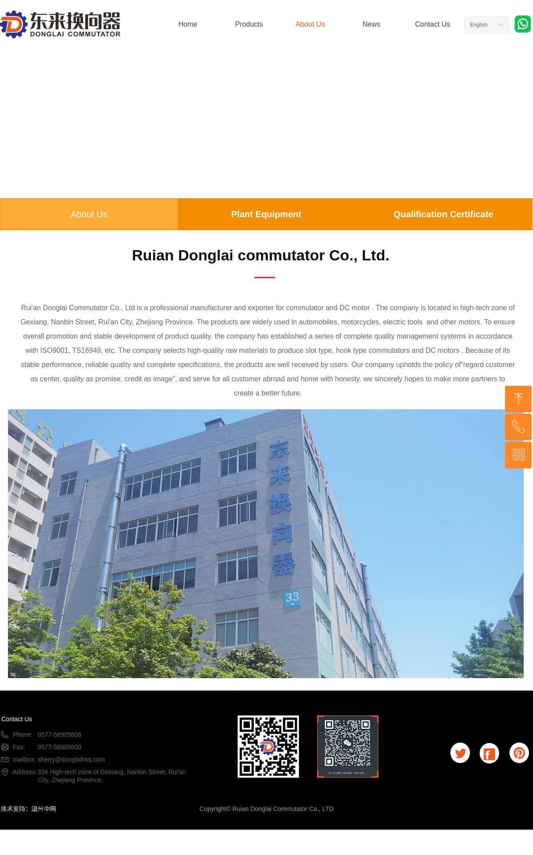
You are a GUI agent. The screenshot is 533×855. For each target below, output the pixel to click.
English (478, 25)
